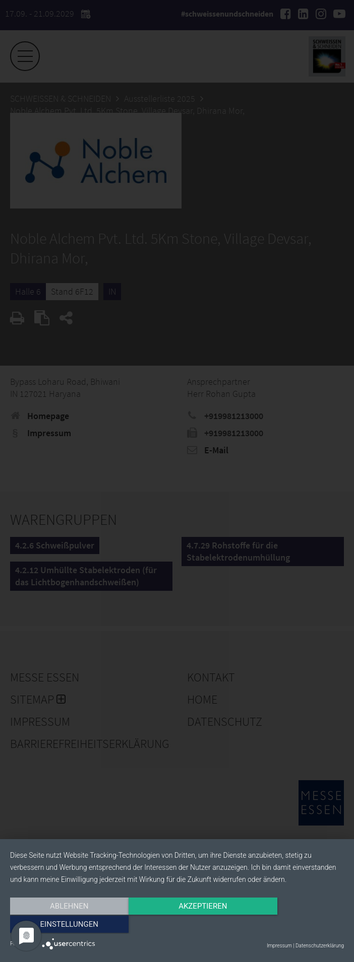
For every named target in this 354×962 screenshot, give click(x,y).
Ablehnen (60, 925)
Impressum (279, 945)
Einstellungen (294, 925)
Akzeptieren (177, 925)
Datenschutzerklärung (320, 945)
